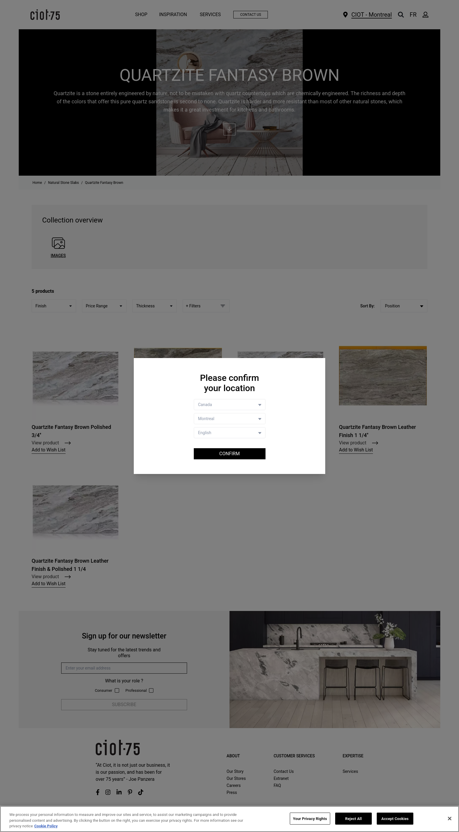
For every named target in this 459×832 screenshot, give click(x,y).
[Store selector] (230, 418)
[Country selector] (230, 404)
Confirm (229, 453)
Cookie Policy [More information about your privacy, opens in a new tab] (46, 826)
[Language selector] (230, 432)
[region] (229, 819)
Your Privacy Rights (310, 818)
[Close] (449, 818)
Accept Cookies (395, 818)
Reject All (353, 818)
